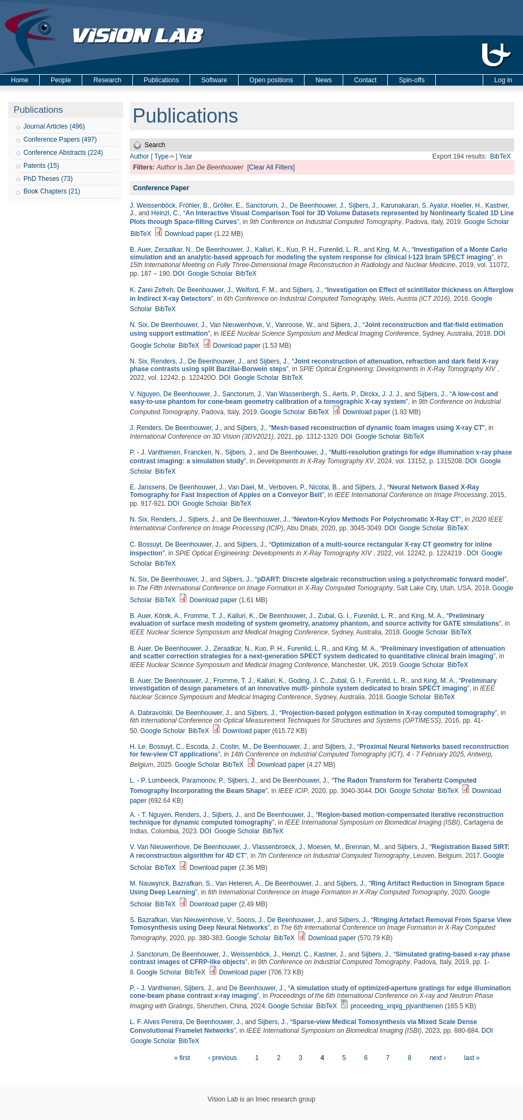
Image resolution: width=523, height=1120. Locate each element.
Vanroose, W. (294, 325)
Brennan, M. (363, 847)
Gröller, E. (227, 205)
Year (185, 156)
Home (19, 80)
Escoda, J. (201, 746)
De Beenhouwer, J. (316, 205)
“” (318, 253)
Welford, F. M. (256, 290)
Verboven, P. (287, 487)
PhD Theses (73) (48, 179)
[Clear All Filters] (271, 167)
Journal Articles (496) (54, 126)
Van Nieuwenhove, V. (240, 325)
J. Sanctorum (149, 954)
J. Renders (145, 428)
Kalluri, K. (269, 249)
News (323, 80)
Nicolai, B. (323, 487)
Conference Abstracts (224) (63, 152)
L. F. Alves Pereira (156, 1022)
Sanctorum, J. (266, 205)
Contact (365, 80)
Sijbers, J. (363, 205)
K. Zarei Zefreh (151, 290)
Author (139, 156)
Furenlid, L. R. (339, 249)
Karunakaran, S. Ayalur (414, 205)
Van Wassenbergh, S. (297, 394)
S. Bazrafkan (148, 920)
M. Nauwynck (149, 883)
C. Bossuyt (145, 544)
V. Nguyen (145, 394)
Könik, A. (167, 616)
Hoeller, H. (466, 205)
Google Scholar (486, 222)
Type (161, 156)
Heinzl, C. (165, 213)
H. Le (137, 746)
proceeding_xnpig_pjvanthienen (397, 1006)
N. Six (138, 325)
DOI (178, 273)
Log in (503, 80)
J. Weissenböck (152, 205)
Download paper (188, 234)
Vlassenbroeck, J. (278, 847)
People (61, 80)
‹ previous (222, 1058)
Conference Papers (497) (60, 139)
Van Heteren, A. (239, 883)
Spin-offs (411, 80)
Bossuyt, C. (166, 746)
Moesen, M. (324, 847)
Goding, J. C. (307, 681)
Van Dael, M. (246, 487)
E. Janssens (147, 487)
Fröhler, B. (194, 205)
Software (214, 80)
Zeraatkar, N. (173, 249)
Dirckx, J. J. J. (380, 394)
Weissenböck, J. (254, 954)
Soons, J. (250, 920)
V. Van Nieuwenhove (160, 847)
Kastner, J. (329, 954)
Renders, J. (167, 361)
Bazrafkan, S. (192, 883)
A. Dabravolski (151, 713)
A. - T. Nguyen (150, 815)
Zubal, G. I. (334, 616)
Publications (161, 80)
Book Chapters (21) (51, 191)
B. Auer (140, 249)
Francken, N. (203, 452)
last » (472, 1058)
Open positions (271, 80)
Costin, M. (235, 746)
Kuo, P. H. (301, 249)
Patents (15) (41, 165)
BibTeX (500, 156)
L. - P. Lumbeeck (154, 780)
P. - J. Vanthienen (155, 452)
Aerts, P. (344, 394)
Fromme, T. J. (204, 616)
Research (107, 80)
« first (182, 1058)
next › (437, 1058)
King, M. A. (392, 249)
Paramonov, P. (203, 780)
